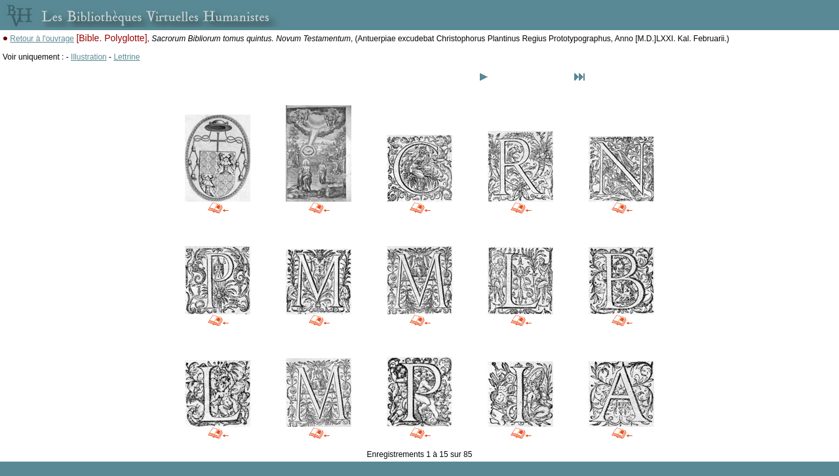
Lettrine (126, 57)
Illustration (89, 57)
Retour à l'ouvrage (42, 38)
